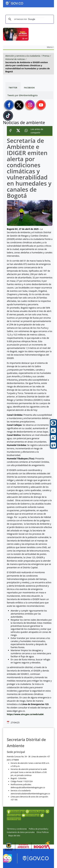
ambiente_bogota (35, 811)
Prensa (46, 55)
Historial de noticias (15, 59)
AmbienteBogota (16, 811)
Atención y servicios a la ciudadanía (22, 55)
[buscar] (29, 19)
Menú (50, 47)
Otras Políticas (42, 832)
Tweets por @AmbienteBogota (22, 95)
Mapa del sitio (14, 835)
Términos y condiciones (17, 829)
